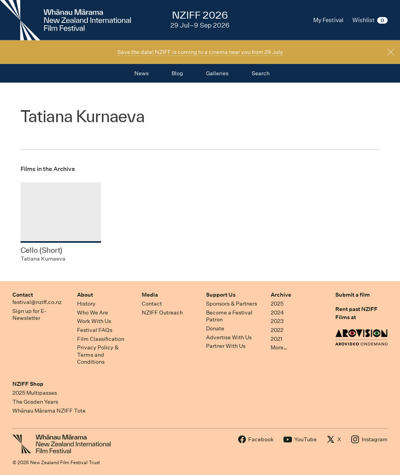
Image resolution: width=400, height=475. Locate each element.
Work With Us (94, 321)
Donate (215, 328)
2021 (276, 338)
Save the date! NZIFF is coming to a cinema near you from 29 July (200, 51)
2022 (277, 329)
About (85, 294)
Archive (281, 294)
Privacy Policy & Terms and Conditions (97, 354)
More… (279, 347)
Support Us (220, 294)
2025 (277, 303)
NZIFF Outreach (162, 312)
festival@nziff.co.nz (37, 302)
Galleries (217, 73)
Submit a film (352, 294)
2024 (277, 312)
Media (150, 294)
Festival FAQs (94, 329)
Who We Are (92, 312)
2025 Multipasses (34, 392)
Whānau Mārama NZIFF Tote (49, 410)
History (86, 303)
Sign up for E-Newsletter (29, 314)
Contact (22, 294)
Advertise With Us (229, 337)
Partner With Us (225, 345)
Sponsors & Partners (231, 303)
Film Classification (100, 338)
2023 (277, 321)
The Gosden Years (35, 401)
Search (261, 73)
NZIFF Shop (27, 383)
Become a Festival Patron (229, 316)
